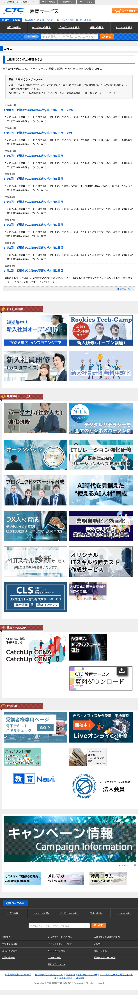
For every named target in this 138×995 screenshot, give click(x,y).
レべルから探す (124, 913)
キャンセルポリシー (87, 974)
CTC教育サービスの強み (60, 937)
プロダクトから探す (69, 913)
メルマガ (98, 944)
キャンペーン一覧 (127, 865)
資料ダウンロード (56, 964)
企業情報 (80, 977)
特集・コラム (100, 951)
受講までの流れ (9, 944)
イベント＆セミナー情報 (60, 944)
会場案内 (6, 937)
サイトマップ (65, 977)
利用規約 (70, 974)
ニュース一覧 (54, 957)
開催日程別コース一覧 (104, 957)
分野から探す (13, 913)
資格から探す (96, 913)
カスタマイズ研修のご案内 (107, 937)
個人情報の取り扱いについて (49, 974)
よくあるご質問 (9, 951)
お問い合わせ (8, 957)
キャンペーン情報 (56, 951)
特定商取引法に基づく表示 (18, 974)
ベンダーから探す (41, 913)
